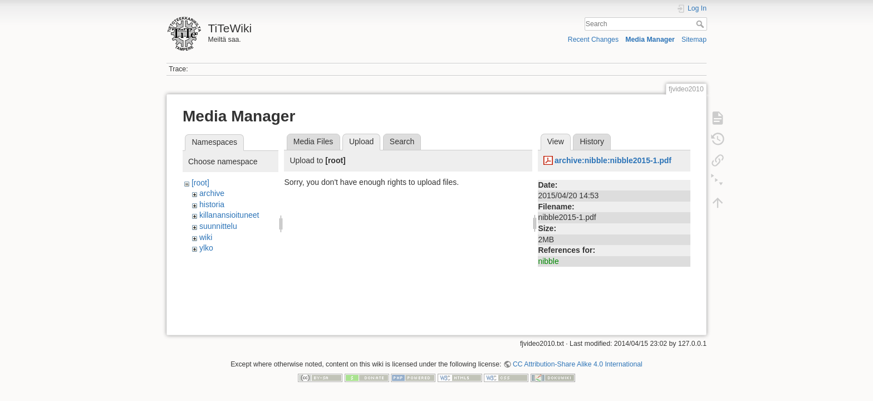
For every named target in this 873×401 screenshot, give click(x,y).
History (592, 141)
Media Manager (650, 39)
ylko (206, 247)
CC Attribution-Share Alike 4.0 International (578, 364)
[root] (200, 182)
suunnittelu (218, 226)
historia (211, 204)
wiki (205, 237)
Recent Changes (593, 39)
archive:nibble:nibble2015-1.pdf (613, 160)
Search (701, 24)
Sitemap (694, 39)
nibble (548, 261)
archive (211, 193)
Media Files (313, 141)
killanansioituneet (229, 215)
